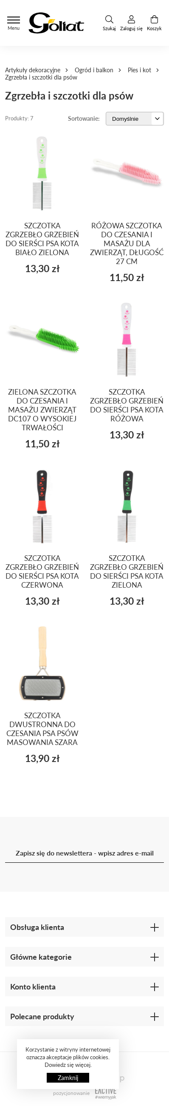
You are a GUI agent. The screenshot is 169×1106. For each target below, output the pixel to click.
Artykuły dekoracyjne (32, 70)
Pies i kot (139, 70)
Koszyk (154, 23)
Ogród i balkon (94, 70)
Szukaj (109, 23)
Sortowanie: (84, 118)
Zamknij (68, 1077)
